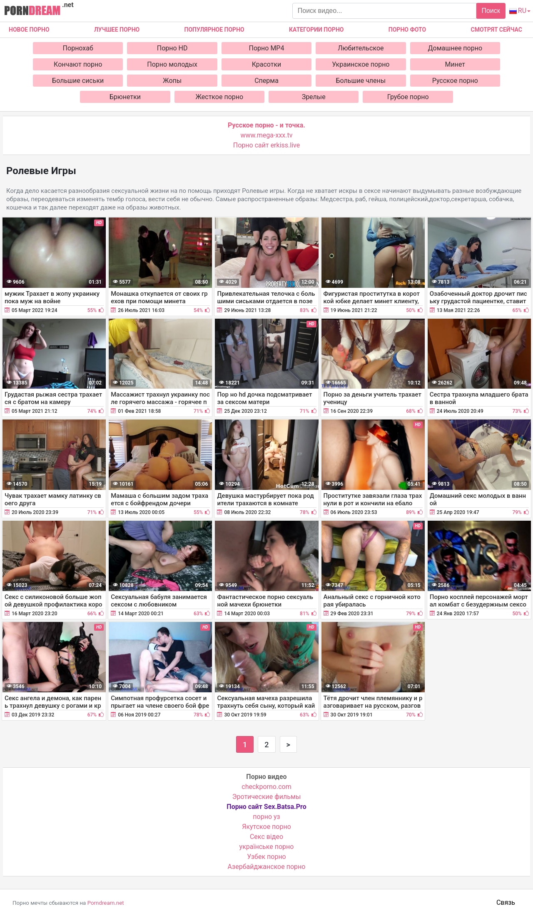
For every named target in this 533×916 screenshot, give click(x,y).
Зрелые (314, 97)
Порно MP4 (266, 48)
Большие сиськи (78, 81)
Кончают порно (78, 64)
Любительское (361, 48)
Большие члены (361, 81)
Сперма (266, 81)
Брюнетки (125, 97)
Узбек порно (266, 857)
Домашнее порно (455, 48)
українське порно (266, 847)
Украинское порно (360, 64)
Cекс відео (266, 837)
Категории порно (316, 29)
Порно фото (407, 29)
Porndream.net (105, 903)
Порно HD (172, 48)
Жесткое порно (219, 97)
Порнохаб (78, 48)
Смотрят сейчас (496, 29)
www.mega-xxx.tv (267, 135)
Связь (505, 902)
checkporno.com (266, 787)
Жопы (172, 81)
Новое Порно (29, 29)
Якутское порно (266, 827)
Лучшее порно (116, 29)
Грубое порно (408, 97)
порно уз (266, 817)
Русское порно (455, 81)
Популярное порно (214, 29)
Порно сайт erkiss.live (266, 145)
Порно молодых (172, 64)
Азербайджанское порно (267, 867)
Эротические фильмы (266, 797)
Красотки (266, 64)
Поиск (490, 10)
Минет (455, 64)
